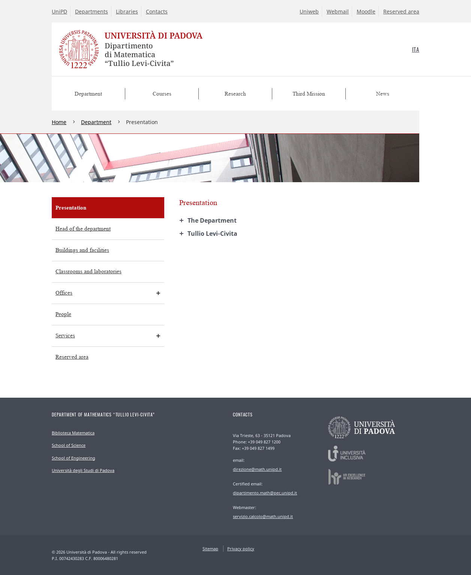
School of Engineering (73, 458)
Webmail (338, 11)
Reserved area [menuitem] (72, 357)
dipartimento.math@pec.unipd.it (265, 493)
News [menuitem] (382, 94)
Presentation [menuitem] (71, 207)
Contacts (157, 11)
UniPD (59, 11)
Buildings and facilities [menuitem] (82, 250)
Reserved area (401, 11)
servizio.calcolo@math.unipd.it (263, 516)
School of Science (69, 445)
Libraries (127, 11)
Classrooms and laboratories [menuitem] (89, 271)
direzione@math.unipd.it (257, 469)
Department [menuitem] (88, 94)
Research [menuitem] (235, 94)
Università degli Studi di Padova (83, 470)
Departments (91, 11)
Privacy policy (240, 548)
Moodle (366, 11)
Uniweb (309, 11)
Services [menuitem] (65, 335)
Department (96, 122)
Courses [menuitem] (162, 94)
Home (59, 122)
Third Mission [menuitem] (308, 94)
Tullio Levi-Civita (212, 233)
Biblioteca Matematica (73, 433)
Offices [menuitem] (64, 293)
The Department (212, 220)
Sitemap (210, 548)
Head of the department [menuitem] (83, 229)
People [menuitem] (63, 314)
